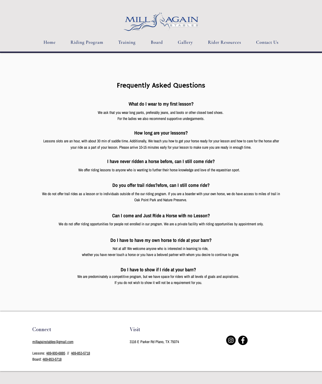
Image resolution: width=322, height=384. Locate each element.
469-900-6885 (55, 353)
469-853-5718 (80, 353)
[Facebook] (243, 340)
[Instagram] (231, 340)
